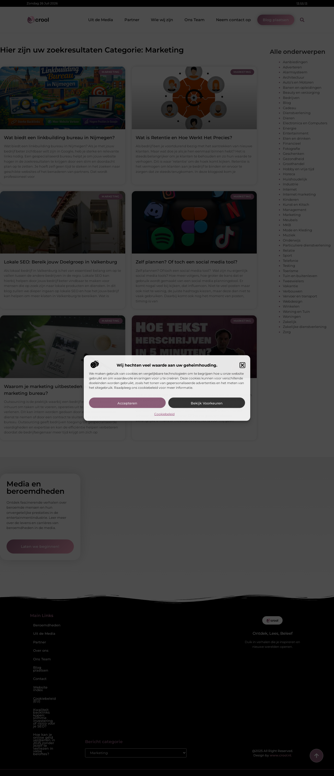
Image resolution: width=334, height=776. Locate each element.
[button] (242, 365)
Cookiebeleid (164, 414)
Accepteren (127, 403)
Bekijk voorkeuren (207, 403)
